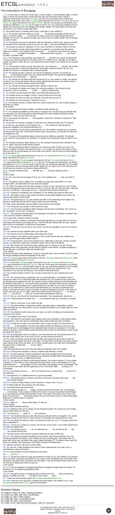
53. (4, 109)
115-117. (6, 213)
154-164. (6, 277)
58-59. (5, 118)
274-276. (6, 474)
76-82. (5, 160)
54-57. (5, 112)
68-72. (5, 147)
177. (4, 316)
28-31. (5, 58)
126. (4, 231)
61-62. (5, 125)
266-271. (6, 457)
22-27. (5, 49)
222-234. (6, 390)
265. (4, 454)
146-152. (6, 262)
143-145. (6, 258)
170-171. (6, 303)
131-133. (6, 241)
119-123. (6, 220)
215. (4, 375)
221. (4, 387)
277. (4, 478)
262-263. (6, 447)
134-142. (6, 245)
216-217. (6, 378)
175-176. (6, 312)
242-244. (6, 409)
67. (4, 143)
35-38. (5, 73)
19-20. (5, 42)
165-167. (6, 296)
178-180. (6, 319)
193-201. (6, 339)
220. (4, 385)
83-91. (5, 171)
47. (4, 93)
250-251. (6, 425)
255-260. (6, 436)
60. (4, 123)
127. (4, 234)
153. (4, 273)
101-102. (6, 193)
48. (4, 95)
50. (4, 100)
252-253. (6, 429)
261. (4, 445)
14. (4, 31)
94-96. (5, 182)
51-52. (5, 103)
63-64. (5, 130)
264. (4, 452)
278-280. (6, 481)
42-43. (5, 86)
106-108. (6, 200)
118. (4, 218)
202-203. (6, 351)
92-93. (5, 177)
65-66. (5, 136)
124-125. (6, 227)
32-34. (5, 66)
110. (4, 207)
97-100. (6, 186)
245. (4, 413)
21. (4, 47)
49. (4, 98)
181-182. (6, 323)
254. (4, 434)
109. (4, 204)
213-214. (6, 371)
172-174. (6, 305)
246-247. (6, 416)
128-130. (6, 236)
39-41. (5, 79)
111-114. (6, 209)
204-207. (6, 354)
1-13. (5, 15)
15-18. (5, 34)
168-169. (6, 299)
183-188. (6, 326)
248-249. (6, 420)
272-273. (6, 467)
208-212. (6, 360)
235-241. (6, 402)
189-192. (6, 334)
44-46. (5, 88)
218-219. (6, 382)
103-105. (6, 195)
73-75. (5, 156)
